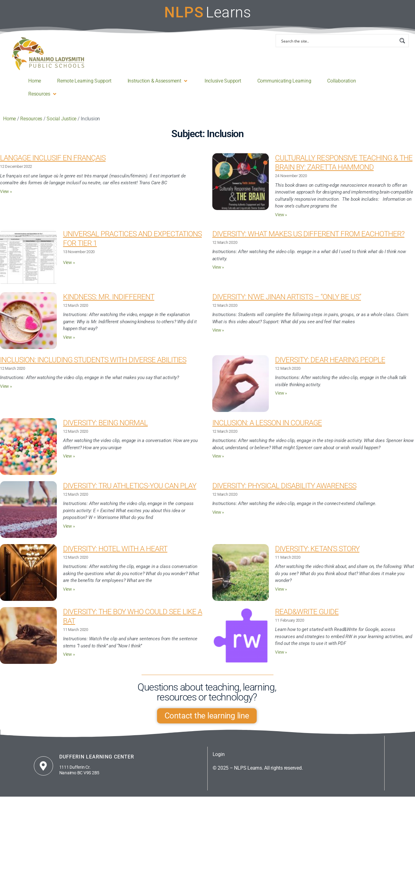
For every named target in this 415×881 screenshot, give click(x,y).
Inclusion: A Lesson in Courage (267, 422)
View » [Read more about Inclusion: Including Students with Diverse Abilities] (6, 386)
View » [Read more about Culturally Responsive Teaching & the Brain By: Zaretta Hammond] (281, 214)
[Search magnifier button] (402, 40)
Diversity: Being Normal (105, 422)
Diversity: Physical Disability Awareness (284, 485)
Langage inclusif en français (53, 158)
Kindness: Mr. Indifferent (108, 297)
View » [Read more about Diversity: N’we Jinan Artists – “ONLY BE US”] (218, 330)
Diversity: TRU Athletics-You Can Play (129, 485)
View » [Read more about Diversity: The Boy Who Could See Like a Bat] (69, 654)
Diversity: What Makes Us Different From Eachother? (308, 234)
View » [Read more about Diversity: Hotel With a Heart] (69, 589)
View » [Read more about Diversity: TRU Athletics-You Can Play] (69, 526)
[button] (158, 81)
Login (219, 754)
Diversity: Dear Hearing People (330, 360)
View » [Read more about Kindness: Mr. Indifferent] (69, 337)
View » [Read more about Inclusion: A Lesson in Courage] (218, 456)
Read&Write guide (306, 611)
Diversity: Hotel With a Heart (115, 548)
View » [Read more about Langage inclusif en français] (6, 191)
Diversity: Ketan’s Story (317, 548)
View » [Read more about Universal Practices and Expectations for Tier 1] (69, 262)
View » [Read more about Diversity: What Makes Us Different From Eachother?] (218, 267)
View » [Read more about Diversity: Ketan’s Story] (281, 589)
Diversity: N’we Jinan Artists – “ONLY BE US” (286, 297)
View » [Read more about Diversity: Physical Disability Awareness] (218, 512)
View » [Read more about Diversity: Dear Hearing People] (281, 393)
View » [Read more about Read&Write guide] (281, 652)
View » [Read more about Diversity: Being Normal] (69, 456)
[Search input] (338, 40)
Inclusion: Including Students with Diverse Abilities (93, 360)
